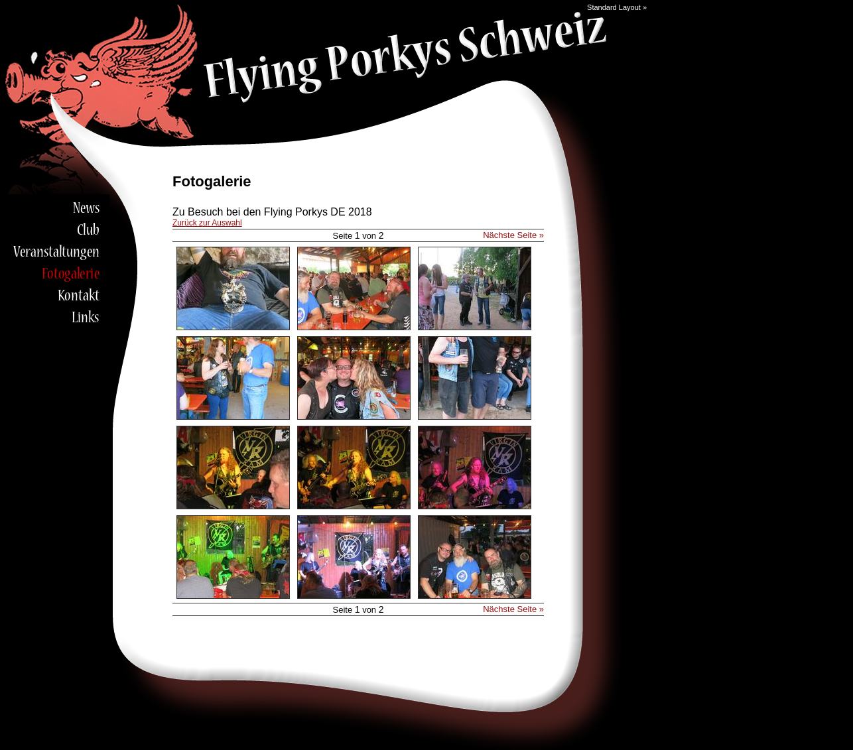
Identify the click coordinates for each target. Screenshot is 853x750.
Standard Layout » (617, 7)
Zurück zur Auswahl (207, 222)
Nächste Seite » (513, 235)
